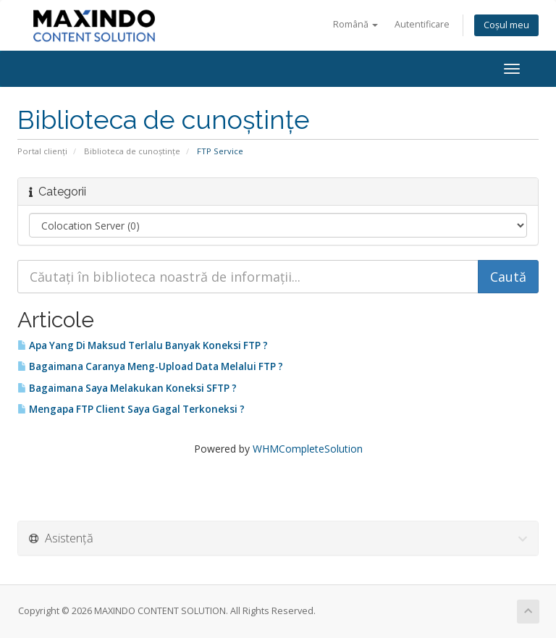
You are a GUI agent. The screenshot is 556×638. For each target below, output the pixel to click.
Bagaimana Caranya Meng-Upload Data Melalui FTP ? (150, 366)
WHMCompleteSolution (308, 449)
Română (355, 24)
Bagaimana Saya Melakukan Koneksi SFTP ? (127, 388)
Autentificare (422, 24)
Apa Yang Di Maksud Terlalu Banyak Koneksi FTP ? (142, 345)
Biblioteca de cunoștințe (132, 151)
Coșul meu (506, 25)
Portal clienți (42, 151)
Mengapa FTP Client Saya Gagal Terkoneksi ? (131, 409)
